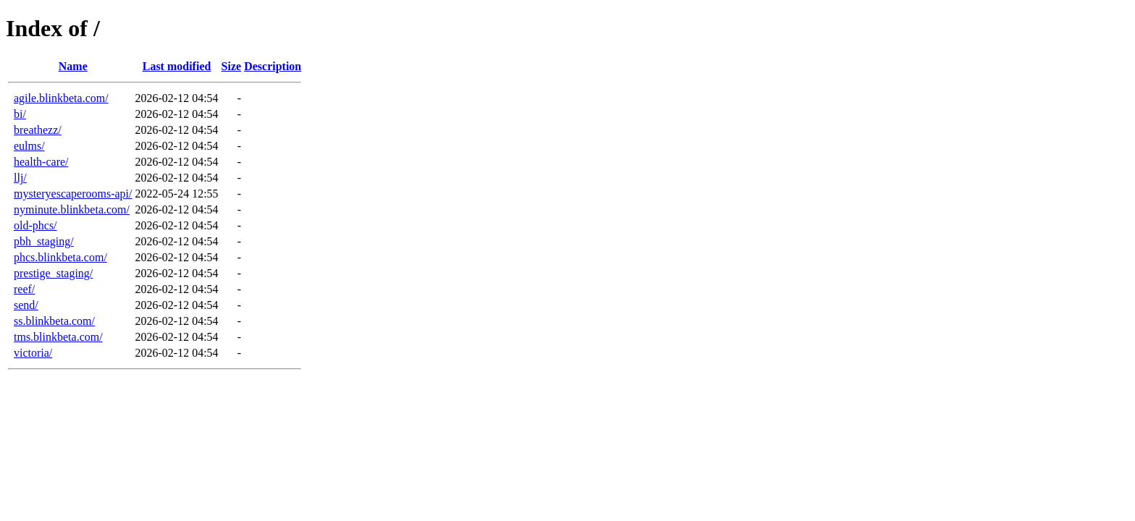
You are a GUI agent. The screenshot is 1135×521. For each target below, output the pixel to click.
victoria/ (33, 353)
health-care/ (41, 162)
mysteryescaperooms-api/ (73, 193)
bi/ (20, 114)
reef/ (24, 289)
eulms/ (29, 146)
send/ (26, 305)
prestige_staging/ (53, 273)
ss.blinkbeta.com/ (54, 321)
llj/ (20, 177)
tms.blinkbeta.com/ (58, 337)
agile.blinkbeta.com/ (61, 98)
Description (272, 66)
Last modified (177, 66)
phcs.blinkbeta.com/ (60, 257)
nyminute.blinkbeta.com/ (72, 209)
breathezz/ (38, 130)
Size (231, 66)
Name (73, 66)
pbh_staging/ (44, 241)
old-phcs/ (35, 225)
